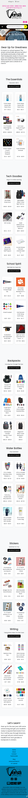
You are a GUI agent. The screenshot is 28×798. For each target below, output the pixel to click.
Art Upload (14, 763)
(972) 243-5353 (8, 6)
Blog (14, 759)
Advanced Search (14, 761)
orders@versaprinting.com (14, 8)
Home (14, 750)
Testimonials (14, 756)
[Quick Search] (15, 26)
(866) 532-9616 (20, 6)
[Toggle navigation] (2, 27)
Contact (14, 754)
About (14, 752)
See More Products (14, 86)
